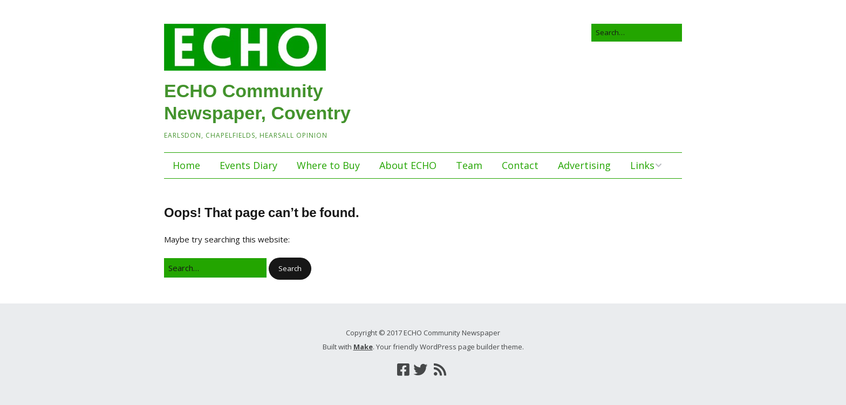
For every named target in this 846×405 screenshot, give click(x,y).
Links (642, 165)
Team (469, 165)
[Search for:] (636, 33)
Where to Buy (328, 165)
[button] (290, 269)
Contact (520, 165)
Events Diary (248, 165)
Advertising (584, 165)
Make (363, 347)
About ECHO (407, 165)
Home (186, 165)
